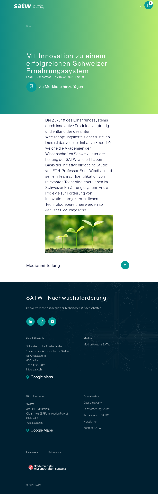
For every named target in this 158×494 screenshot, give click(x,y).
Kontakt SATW (92, 428)
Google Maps (42, 377)
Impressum (32, 452)
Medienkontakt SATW (97, 344)
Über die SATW (93, 402)
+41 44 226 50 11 (35, 365)
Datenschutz (55, 452)
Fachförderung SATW (97, 409)
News (29, 26)
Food (29, 76)
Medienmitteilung (43, 265)
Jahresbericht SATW (96, 415)
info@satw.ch (34, 369)
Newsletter (90, 421)
